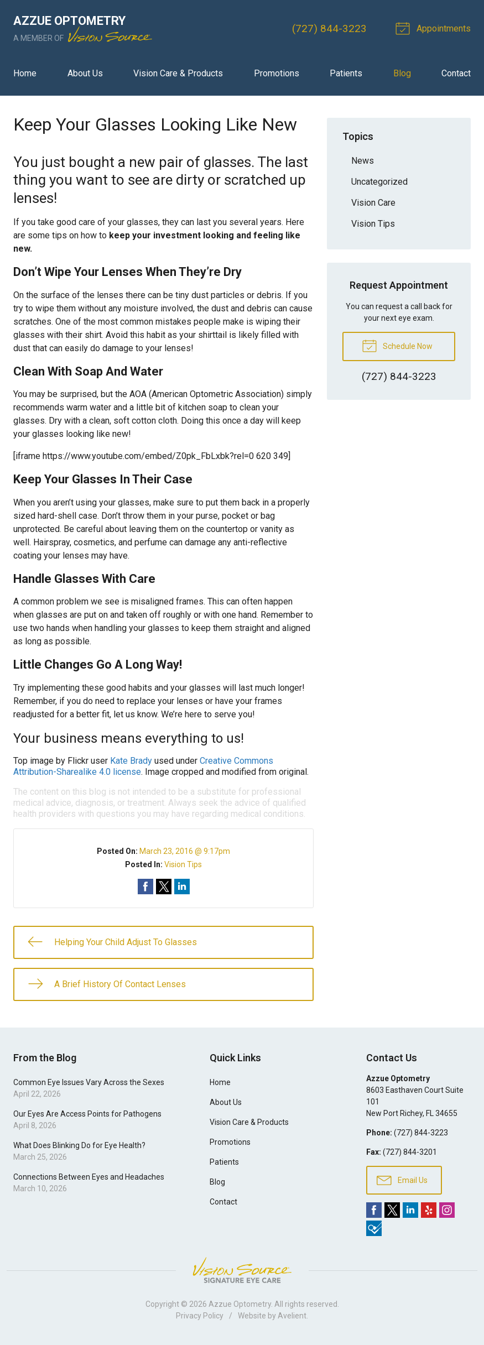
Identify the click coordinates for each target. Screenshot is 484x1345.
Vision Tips (183, 864)
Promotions (276, 73)
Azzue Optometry (240, 1304)
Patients (346, 73)
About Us (85, 73)
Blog (402, 73)
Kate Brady (131, 760)
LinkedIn (410, 1210)
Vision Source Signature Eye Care (242, 1270)
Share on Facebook (145, 886)
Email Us (402, 1179)
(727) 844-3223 (329, 28)
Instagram (447, 1210)
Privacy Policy (199, 1315)
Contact (456, 73)
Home (25, 73)
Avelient (292, 1315)
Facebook (374, 1210)
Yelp (428, 1210)
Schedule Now (397, 345)
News (362, 160)
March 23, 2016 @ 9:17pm (184, 851)
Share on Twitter (163, 886)
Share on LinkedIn (182, 886)
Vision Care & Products (178, 73)
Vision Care (373, 202)
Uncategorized (379, 181)
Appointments (435, 27)
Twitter (392, 1210)
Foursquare (374, 1228)
